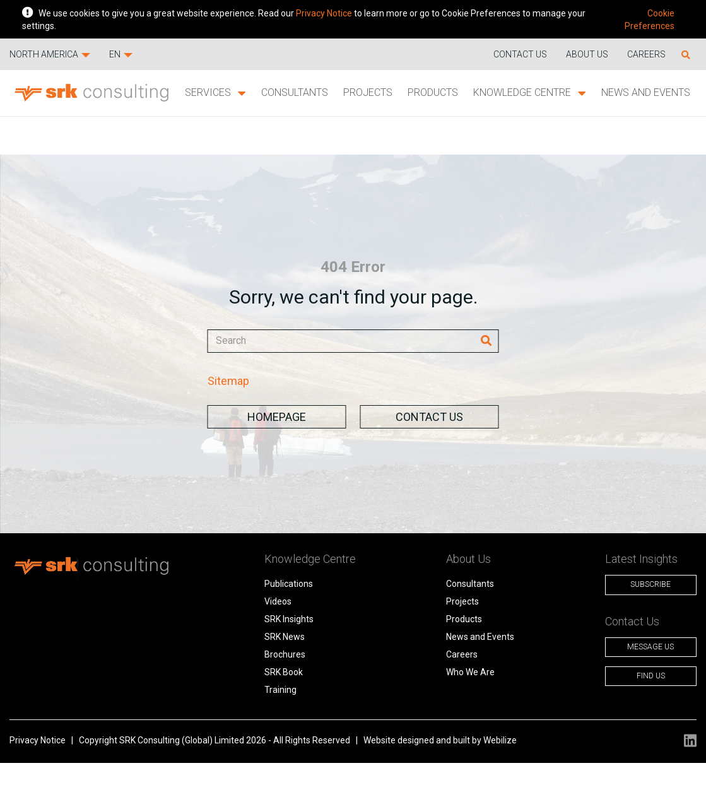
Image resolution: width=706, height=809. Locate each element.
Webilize (500, 740)
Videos (277, 601)
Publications (288, 584)
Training (280, 690)
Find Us (651, 675)
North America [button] (49, 54)
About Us (587, 54)
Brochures (284, 654)
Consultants (294, 92)
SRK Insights (289, 619)
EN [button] (120, 54)
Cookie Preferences (649, 19)
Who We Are (470, 672)
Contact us (520, 54)
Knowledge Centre (529, 93)
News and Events (645, 92)
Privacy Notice (324, 13)
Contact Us (429, 416)
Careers (646, 54)
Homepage (276, 416)
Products (433, 92)
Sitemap (228, 380)
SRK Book (283, 672)
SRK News (284, 637)
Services (215, 93)
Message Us (650, 646)
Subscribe (650, 584)
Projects (367, 92)
